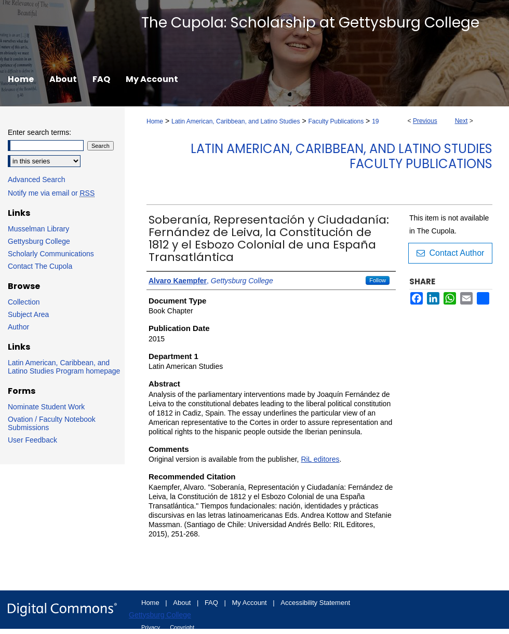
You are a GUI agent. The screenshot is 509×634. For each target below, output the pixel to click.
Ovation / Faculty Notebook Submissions (52, 423)
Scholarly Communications (51, 254)
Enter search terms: (39, 132)
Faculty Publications (336, 121)
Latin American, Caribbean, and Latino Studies (235, 121)
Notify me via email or (51, 193)
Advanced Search (36, 179)
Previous (425, 121)
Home (154, 121)
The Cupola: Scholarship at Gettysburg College (310, 22)
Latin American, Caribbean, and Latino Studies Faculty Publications (341, 156)
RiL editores (320, 459)
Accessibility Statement (315, 603)
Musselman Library (38, 229)
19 (375, 121)
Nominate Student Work (46, 407)
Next (461, 121)
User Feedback (32, 440)
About (183, 603)
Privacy (151, 627)
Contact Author (451, 253)
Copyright (182, 627)
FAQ (212, 603)
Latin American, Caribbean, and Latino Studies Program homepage (64, 367)
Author (18, 327)
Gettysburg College (39, 241)
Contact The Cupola (40, 266)
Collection (23, 302)
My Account (250, 603)
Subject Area (28, 314)
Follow (377, 280)
